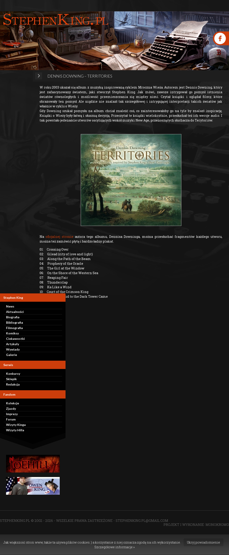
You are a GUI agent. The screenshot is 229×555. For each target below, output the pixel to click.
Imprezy (12, 414)
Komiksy (12, 333)
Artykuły (12, 344)
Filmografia (14, 328)
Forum (11, 419)
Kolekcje (12, 403)
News (10, 306)
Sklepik (11, 379)
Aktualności (15, 312)
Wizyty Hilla (15, 430)
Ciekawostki (15, 338)
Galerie (11, 355)
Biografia (12, 317)
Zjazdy (11, 408)
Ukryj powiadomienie (203, 542)
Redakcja (13, 384)
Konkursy (13, 373)
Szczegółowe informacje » (114, 547)
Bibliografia (14, 322)
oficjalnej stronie (59, 236)
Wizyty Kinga (16, 425)
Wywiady (13, 349)
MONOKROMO (217, 524)
